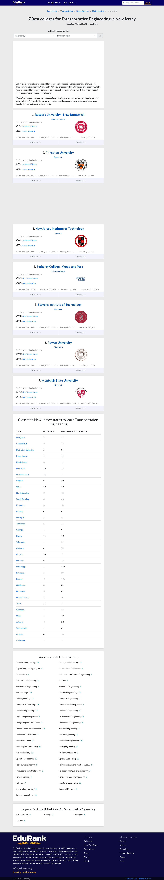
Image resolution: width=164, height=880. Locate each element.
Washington (21, 628)
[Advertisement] (34, 62)
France (122, 857)
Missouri (20, 560)
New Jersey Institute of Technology (58, 228)
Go (99, 35)
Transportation (66, 11)
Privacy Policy (145, 878)
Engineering (52, 11)
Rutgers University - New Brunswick (58, 114)
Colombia (124, 849)
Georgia (19, 529)
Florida (19, 554)
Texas (18, 603)
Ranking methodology (24, 872)
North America (82, 11)
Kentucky (20, 505)
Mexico (123, 845)
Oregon (19, 634)
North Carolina (22, 493)
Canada (123, 841)
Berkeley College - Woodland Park (58, 266)
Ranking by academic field (58, 31)
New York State (90, 845)
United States (98, 11)
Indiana (19, 511)
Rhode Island (21, 462)
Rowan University (58, 342)
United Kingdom (127, 853)
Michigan (20, 517)
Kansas (19, 579)
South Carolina (22, 499)
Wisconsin (20, 542)
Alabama (20, 548)
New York (20, 468)
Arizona (19, 622)
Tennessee (20, 523)
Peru (122, 861)
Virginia (19, 480)
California (20, 640)
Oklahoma (20, 585)
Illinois (19, 536)
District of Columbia (25, 450)
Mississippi (21, 566)
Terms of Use (131, 878)
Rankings (81, 142)
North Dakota (22, 597)
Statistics (35, 142)
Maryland (20, 437)
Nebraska (20, 591)
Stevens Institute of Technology (58, 304)
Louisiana (20, 572)
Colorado (20, 609)
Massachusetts (22, 474)
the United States (29, 126)
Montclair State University (58, 380)
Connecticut (21, 443)
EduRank (94, 24)
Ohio (18, 486)
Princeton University (58, 152)
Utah (18, 616)
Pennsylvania (21, 456)
